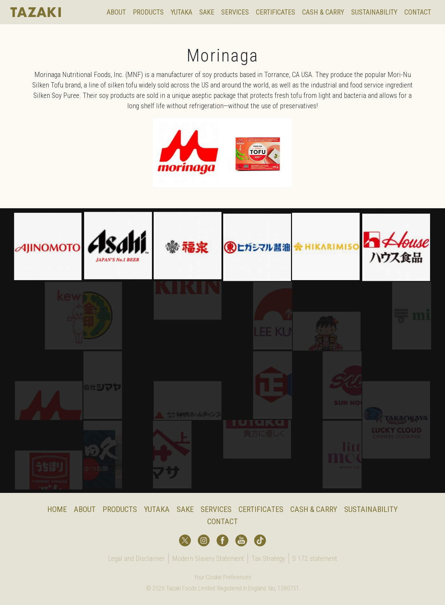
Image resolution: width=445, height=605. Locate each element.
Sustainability (374, 12)
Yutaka (181, 12)
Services (235, 12)
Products (148, 12)
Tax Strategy (268, 558)
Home (57, 509)
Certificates (275, 12)
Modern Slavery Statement (208, 558)
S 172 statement (314, 558)
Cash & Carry (323, 12)
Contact (417, 12)
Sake (206, 12)
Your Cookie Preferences (222, 577)
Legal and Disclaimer (136, 558)
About (116, 12)
